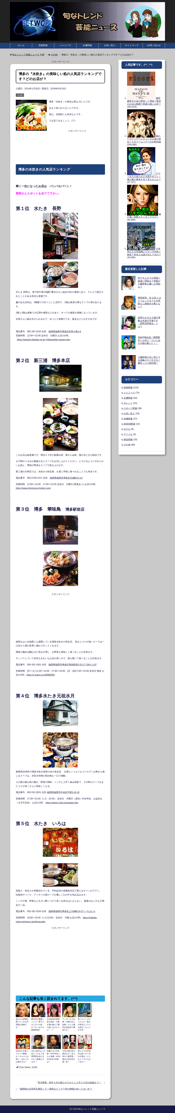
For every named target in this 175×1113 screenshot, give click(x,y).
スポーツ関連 (130, 408)
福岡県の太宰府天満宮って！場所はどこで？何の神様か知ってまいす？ (56, 1087)
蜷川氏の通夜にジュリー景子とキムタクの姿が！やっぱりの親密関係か (38, 1023)
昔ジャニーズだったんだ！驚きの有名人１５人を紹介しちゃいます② (84, 1023)
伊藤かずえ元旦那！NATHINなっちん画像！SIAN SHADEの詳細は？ (53, 1055)
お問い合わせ (154, 45)
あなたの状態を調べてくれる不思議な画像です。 (22, 1021)
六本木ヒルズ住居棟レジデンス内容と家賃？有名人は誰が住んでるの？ (144, 252)
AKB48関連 (129, 424)
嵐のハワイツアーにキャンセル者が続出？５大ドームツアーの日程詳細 (144, 139)
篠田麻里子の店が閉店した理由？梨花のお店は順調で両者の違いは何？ (144, 101)
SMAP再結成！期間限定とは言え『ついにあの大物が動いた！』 (149, 340)
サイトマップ (132, 45)
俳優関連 (128, 419)
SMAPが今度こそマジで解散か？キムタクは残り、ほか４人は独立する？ (22, 1055)
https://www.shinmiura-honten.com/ (33, 488)
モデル (127, 429)
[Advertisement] (60, 140)
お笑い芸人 (109, 45)
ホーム (21, 45)
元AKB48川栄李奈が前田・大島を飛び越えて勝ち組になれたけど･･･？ (53, 1023)
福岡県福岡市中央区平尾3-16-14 (63, 792)
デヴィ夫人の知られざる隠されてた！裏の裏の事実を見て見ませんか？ (144, 176)
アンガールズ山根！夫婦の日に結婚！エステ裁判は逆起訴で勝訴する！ (69, 1024)
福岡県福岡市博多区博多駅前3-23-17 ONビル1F (72, 664)
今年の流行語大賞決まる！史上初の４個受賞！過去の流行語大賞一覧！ (69, 1053)
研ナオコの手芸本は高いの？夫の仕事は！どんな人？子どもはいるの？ (84, 1053)
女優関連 (87, 45)
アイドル (128, 434)
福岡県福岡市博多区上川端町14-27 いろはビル (71, 911)
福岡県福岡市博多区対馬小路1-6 (64, 331)
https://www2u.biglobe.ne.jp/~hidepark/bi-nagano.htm (43, 339)
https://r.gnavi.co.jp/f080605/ (40, 675)
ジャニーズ (65, 45)
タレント (128, 403)
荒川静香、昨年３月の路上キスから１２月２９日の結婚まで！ (69, 1081)
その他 (19, 95)
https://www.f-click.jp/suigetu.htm (62, 803)
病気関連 (128, 439)
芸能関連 (43, 45)
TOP (28, 55)
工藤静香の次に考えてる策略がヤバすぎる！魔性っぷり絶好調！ (149, 360)
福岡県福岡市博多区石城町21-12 (66, 478)
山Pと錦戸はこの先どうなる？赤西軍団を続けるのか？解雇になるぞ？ (38, 1055)
